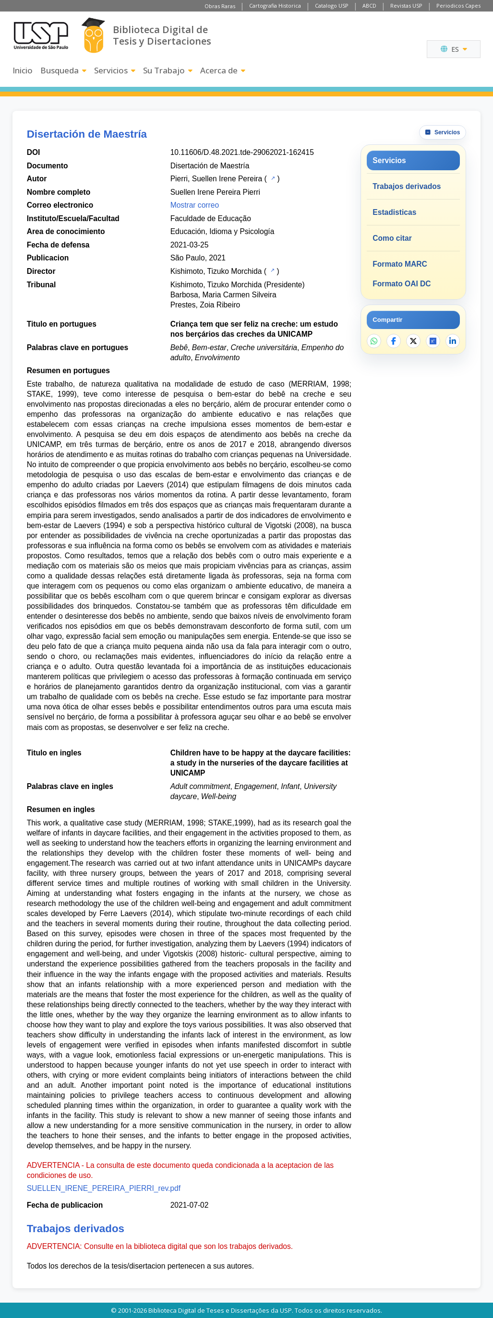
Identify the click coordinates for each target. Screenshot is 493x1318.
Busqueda (63, 70)
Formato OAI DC (402, 284)
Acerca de (222, 70)
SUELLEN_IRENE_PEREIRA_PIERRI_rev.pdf (103, 1188)
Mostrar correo (194, 205)
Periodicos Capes (458, 5)
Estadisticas (394, 212)
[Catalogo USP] (272, 178)
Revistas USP (406, 5)
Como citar (392, 238)
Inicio (22, 70)
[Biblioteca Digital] (93, 35)
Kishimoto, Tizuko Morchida (216, 271)
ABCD (369, 5)
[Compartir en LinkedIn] (452, 341)
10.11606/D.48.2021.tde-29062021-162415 (242, 152)
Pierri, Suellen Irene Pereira (216, 179)
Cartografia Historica (275, 5)
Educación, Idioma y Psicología (222, 231)
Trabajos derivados (407, 186)
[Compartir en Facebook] (393, 341)
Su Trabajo (167, 70)
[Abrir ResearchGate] (433, 341)
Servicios (114, 70)
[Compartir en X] (413, 341)
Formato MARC (400, 264)
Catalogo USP (332, 5)
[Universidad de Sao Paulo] (40, 35)
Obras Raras (219, 6)
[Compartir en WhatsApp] (374, 341)
